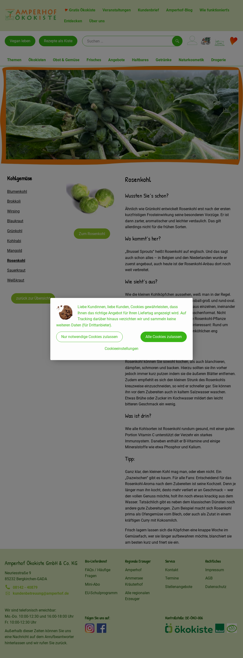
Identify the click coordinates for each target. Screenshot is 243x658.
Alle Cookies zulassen (163, 336)
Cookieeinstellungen (121, 348)
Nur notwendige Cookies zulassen (89, 336)
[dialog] (121, 329)
